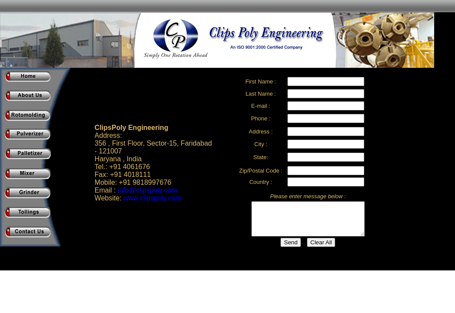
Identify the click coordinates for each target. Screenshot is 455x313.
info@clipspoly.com (147, 190)
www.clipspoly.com (152, 198)
